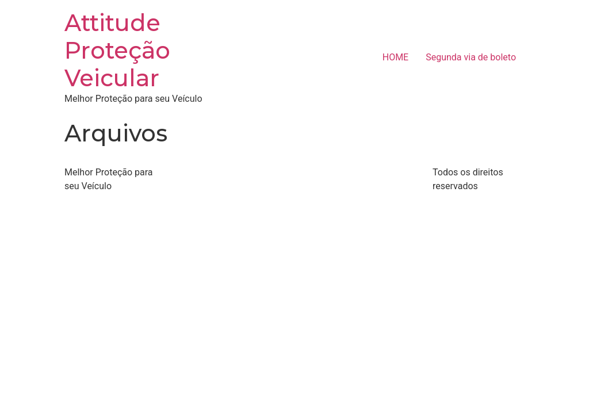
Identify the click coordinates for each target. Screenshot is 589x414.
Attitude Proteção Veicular (117, 50)
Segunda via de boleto (471, 57)
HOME (395, 57)
